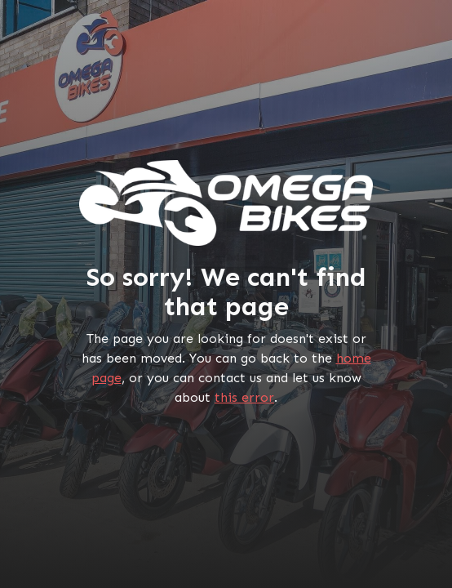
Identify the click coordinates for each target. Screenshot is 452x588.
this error (244, 397)
